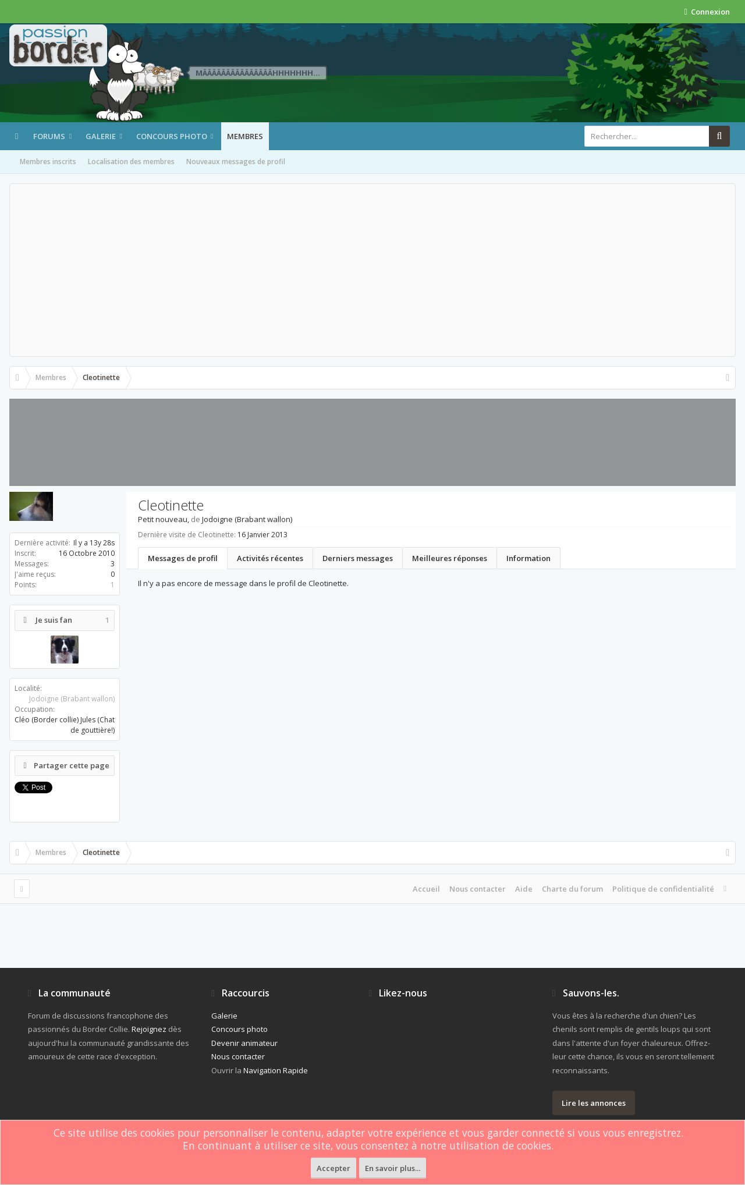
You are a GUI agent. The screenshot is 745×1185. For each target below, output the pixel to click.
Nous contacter (477, 889)
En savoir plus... (392, 1168)
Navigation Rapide (275, 1070)
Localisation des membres (131, 161)
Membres (245, 136)
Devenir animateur (244, 1043)
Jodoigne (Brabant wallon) (72, 699)
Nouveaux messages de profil (235, 161)
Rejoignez (149, 1029)
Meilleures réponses (449, 558)
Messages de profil (183, 558)
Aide (524, 889)
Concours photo (171, 136)
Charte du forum (572, 889)
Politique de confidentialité (663, 889)
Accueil (426, 889)
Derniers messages (357, 558)
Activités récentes (270, 558)
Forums (49, 136)
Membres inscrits (48, 161)
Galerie (101, 136)
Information (528, 558)
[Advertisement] (372, 270)
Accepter (333, 1168)
